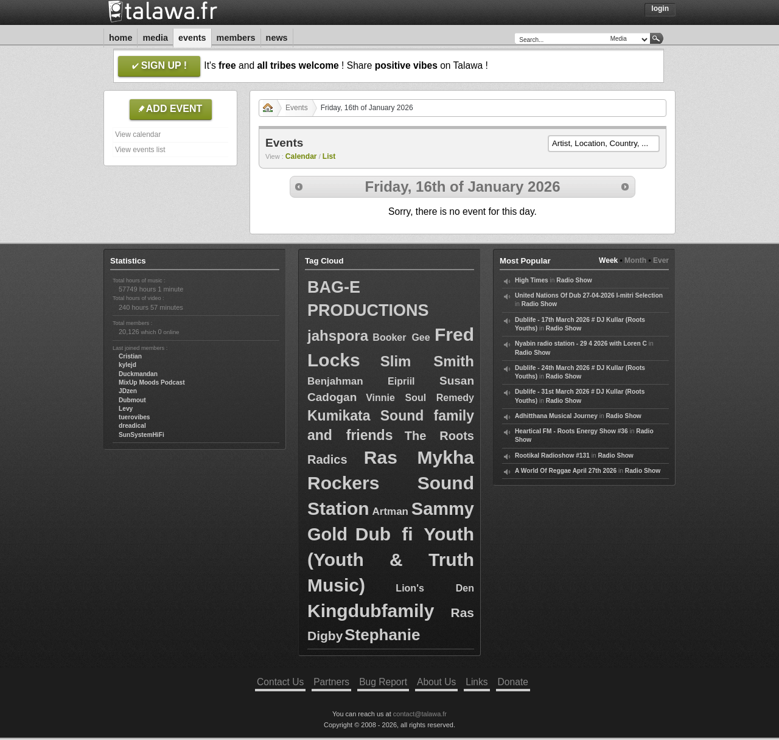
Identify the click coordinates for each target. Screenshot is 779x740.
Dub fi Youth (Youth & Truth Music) (390, 559)
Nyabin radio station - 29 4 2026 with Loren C (581, 343)
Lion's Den (435, 588)
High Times (531, 280)
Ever (661, 260)
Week (608, 260)
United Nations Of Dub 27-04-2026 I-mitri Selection (589, 295)
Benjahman (335, 381)
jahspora (337, 335)
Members (236, 38)
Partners (331, 682)
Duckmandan (138, 374)
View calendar (138, 134)
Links (476, 682)
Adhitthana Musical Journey (556, 416)
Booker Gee (401, 337)
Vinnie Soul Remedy (420, 398)
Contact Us (280, 682)
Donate (513, 682)
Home (120, 38)
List (329, 156)
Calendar (301, 156)
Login (660, 8)
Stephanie (382, 635)
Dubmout (132, 400)
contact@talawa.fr (420, 713)
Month (635, 260)
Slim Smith (427, 361)
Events (192, 38)
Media (155, 38)
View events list (140, 149)
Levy (126, 408)
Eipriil (401, 381)
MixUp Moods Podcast (152, 382)
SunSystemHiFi (141, 434)
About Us (436, 682)
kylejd (127, 364)
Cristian (130, 356)
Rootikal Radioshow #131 (552, 455)
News (277, 38)
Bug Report (383, 682)
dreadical (132, 425)
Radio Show (574, 280)
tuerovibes (134, 417)
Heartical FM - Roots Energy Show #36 (571, 431)
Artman (390, 511)
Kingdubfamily (370, 611)
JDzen (128, 391)
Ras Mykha (419, 457)
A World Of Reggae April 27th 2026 (566, 470)
